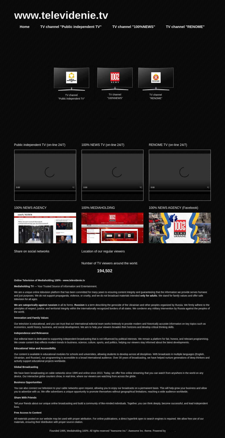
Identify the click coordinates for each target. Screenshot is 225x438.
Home (25, 27)
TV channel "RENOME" (185, 27)
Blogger (170, 430)
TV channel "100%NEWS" (133, 27)
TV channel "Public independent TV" (70, 27)
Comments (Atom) (120, 128)
